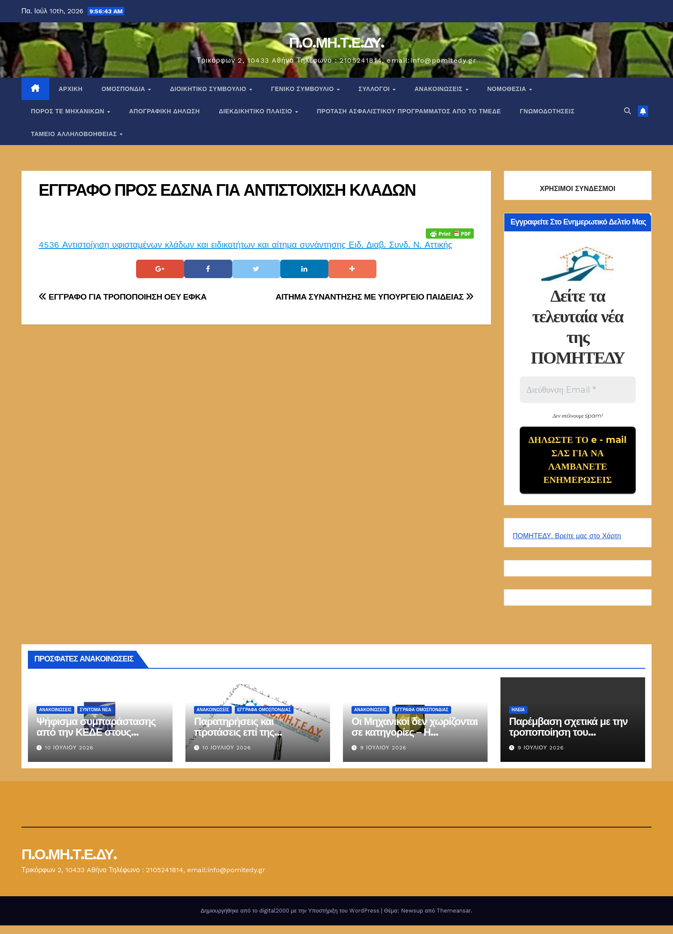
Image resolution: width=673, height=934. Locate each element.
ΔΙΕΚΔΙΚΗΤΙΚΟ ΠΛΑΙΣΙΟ (256, 111)
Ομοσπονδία (124, 89)
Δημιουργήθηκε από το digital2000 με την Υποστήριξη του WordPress (291, 919)
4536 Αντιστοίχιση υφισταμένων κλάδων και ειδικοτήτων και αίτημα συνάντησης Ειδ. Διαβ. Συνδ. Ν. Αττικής (245, 245)
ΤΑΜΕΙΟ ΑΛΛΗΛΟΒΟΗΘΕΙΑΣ (75, 134)
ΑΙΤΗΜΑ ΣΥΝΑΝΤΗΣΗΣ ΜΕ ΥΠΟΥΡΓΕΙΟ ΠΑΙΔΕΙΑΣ (375, 297)
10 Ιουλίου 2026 (69, 756)
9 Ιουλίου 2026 (383, 756)
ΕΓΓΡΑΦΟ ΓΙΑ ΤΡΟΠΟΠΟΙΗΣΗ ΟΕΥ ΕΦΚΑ (122, 297)
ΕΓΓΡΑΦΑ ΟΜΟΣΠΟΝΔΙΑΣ (264, 718)
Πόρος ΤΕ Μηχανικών (68, 111)
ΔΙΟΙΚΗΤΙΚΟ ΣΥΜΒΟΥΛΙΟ (209, 89)
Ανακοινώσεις (439, 89)
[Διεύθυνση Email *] (578, 389)
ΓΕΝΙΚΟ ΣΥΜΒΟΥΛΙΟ (303, 89)
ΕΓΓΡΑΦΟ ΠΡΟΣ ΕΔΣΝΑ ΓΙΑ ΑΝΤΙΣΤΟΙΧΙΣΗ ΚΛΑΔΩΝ (227, 190)
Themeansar (453, 919)
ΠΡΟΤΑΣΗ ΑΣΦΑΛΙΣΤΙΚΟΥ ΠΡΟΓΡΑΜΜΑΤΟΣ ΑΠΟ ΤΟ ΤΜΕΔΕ (409, 111)
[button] (627, 111)
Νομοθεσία (507, 89)
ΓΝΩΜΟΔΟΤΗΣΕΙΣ (547, 111)
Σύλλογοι (374, 89)
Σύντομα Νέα (95, 718)
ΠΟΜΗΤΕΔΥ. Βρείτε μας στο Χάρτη (567, 544)
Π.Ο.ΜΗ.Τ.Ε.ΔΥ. (336, 42)
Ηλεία (518, 718)
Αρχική (71, 89)
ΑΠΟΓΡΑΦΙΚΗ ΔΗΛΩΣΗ (164, 111)
